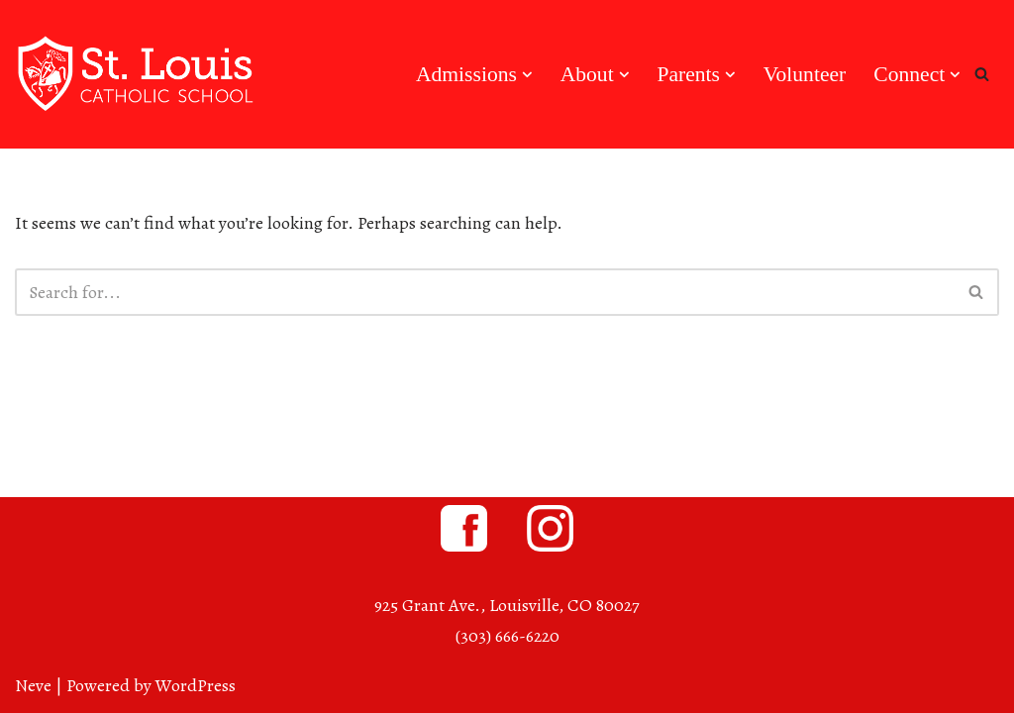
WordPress (195, 685)
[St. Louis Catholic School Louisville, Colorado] (138, 74)
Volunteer (805, 74)
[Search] (981, 73)
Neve (33, 685)
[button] (527, 74)
